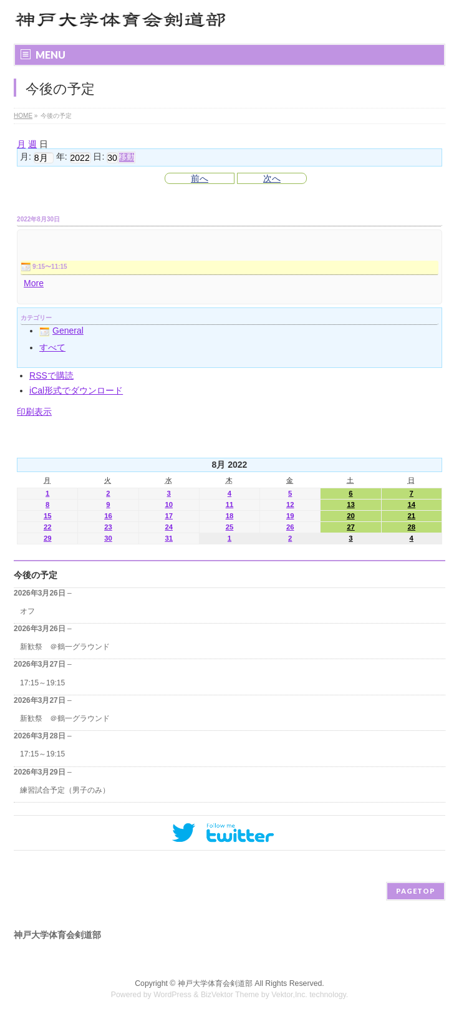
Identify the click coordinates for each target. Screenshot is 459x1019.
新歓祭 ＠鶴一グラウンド (65, 646)
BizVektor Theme (230, 994)
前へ (199, 178)
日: (98, 157)
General (61, 331)
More (34, 283)
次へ (272, 178)
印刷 (34, 412)
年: (61, 157)
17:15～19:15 (42, 683)
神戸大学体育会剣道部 (215, 983)
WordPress (172, 994)
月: (25, 157)
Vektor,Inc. (289, 994)
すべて (52, 347)
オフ (27, 611)
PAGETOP (415, 891)
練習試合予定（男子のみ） (65, 790)
